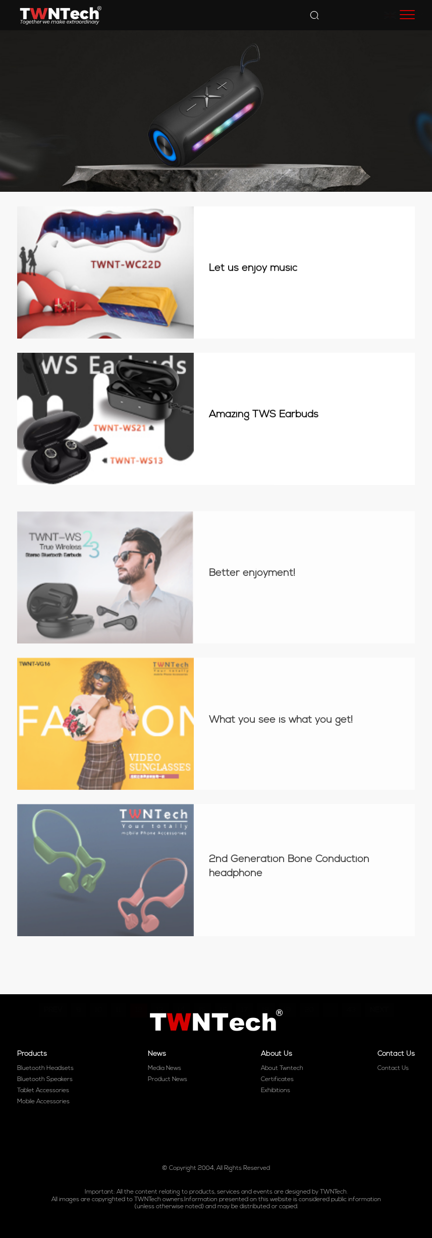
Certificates (277, 1079)
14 (181, 984)
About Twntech (282, 1068)
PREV (53, 984)
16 (223, 984)
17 (244, 984)
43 (351, 984)
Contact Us (393, 1068)
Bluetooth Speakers (45, 1079)
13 (160, 984)
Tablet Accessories (43, 1091)
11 (118, 984)
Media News (164, 1068)
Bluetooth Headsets (45, 1068)
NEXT (379, 984)
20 (309, 984)
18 (265, 984)
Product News (167, 1079)
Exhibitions (275, 1091)
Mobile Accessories (43, 1102)
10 (98, 984)
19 (287, 984)
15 (202, 984)
